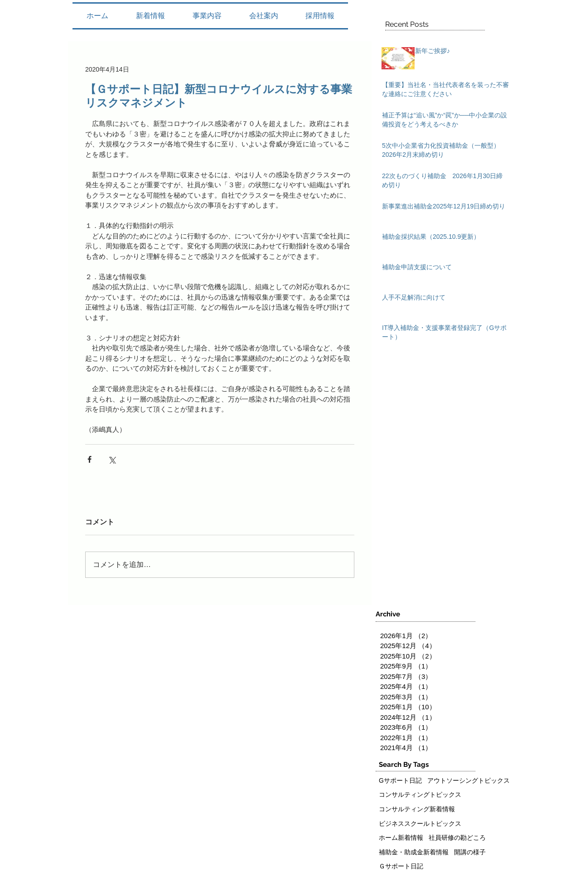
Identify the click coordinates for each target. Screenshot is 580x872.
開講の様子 (470, 852)
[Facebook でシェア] (89, 459)
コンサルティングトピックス (420, 794)
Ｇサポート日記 (401, 866)
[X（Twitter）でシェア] (111, 459)
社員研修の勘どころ (457, 837)
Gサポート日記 (400, 780)
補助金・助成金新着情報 (414, 852)
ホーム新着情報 (401, 837)
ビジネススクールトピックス (420, 823)
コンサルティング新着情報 (417, 809)
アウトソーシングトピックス (468, 780)
